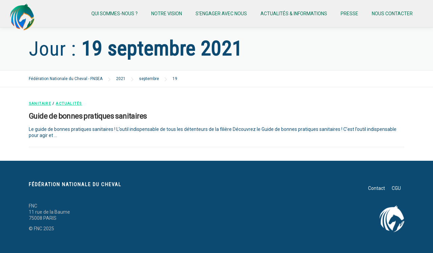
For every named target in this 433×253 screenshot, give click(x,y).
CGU (396, 188)
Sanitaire (40, 103)
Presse (349, 13)
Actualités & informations (293, 13)
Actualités (69, 103)
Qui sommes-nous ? (114, 13)
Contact (376, 188)
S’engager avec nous (221, 13)
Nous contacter (392, 13)
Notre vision (166, 13)
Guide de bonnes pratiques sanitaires (87, 116)
